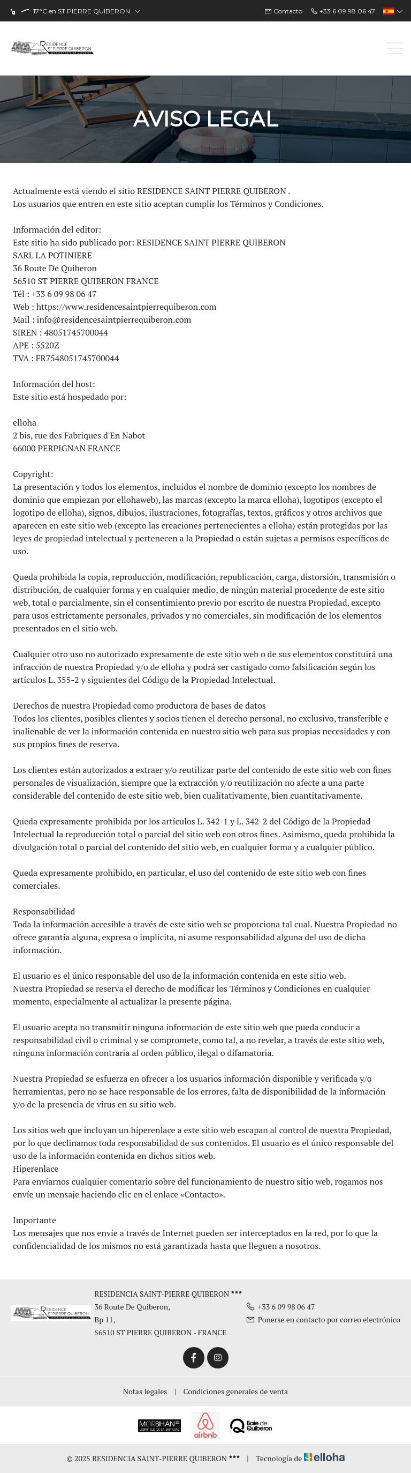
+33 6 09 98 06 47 (280, 1306)
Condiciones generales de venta (236, 1391)
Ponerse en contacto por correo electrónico (323, 1319)
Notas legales (145, 1391)
